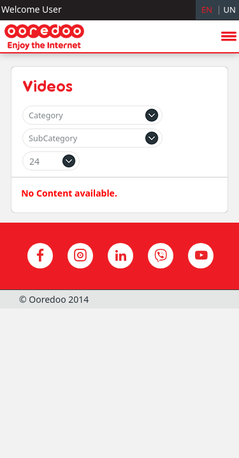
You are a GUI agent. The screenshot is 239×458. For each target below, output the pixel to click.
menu (229, 195)
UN (230, 9)
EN (206, 9)
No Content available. (69, 193)
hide (208, 229)
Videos (47, 86)
